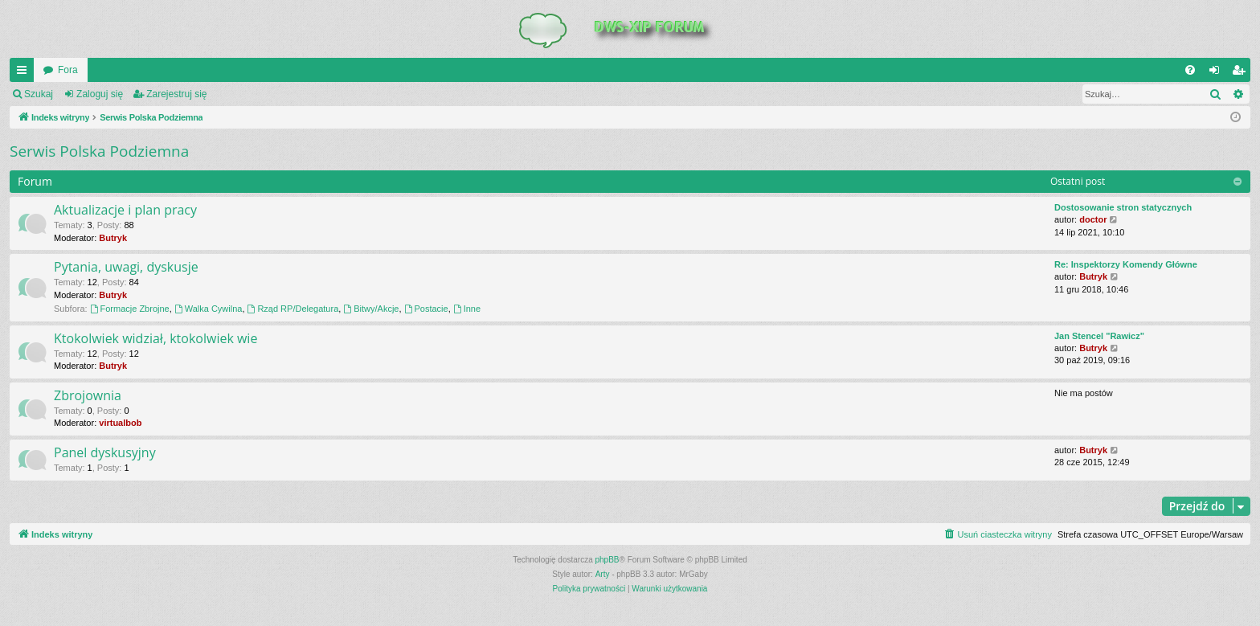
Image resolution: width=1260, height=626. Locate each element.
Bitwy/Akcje (371, 308)
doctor (1093, 219)
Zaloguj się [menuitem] (1217, 73)
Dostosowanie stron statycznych (1123, 207)
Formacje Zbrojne (130, 308)
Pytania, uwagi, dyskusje (126, 267)
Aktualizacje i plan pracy (125, 210)
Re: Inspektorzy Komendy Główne (1125, 264)
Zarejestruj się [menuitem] (1241, 73)
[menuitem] (1190, 70)
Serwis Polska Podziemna (99, 151)
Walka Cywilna (208, 308)
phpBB (607, 559)
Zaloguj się (99, 94)
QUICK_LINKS (25, 73)
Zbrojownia (87, 395)
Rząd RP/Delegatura (293, 308)
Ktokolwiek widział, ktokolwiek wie (155, 338)
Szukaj (38, 94)
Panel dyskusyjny (105, 452)
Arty (602, 574)
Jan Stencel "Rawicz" (1099, 336)
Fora (68, 70)
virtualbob (120, 423)
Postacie (426, 308)
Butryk (113, 238)
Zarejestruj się (176, 94)
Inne (467, 308)
